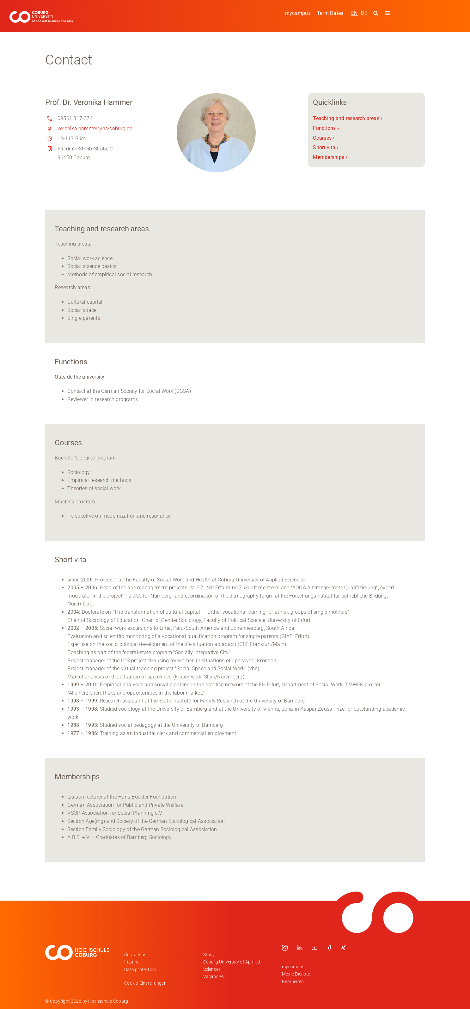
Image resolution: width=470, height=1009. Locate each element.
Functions (326, 128)
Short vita (326, 147)
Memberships (330, 157)
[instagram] (285, 948)
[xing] (343, 948)
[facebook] (329, 948)
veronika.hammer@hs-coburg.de (95, 128)
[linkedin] (299, 948)
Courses (324, 138)
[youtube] (314, 948)
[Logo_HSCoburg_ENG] (41, 13)
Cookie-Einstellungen (145, 983)
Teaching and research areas (347, 118)
